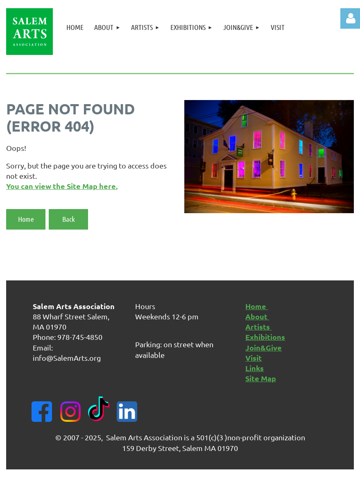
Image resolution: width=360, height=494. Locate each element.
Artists (258, 326)
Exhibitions (265, 336)
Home (26, 218)
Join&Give (263, 347)
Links (254, 368)
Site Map (260, 378)
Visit (253, 357)
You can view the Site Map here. (62, 186)
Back (68, 218)
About (257, 316)
